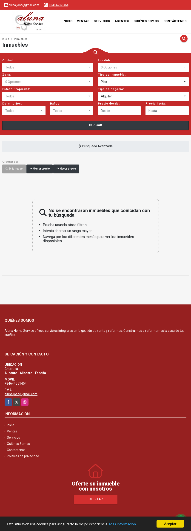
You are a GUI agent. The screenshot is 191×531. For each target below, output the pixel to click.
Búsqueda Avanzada (95, 146)
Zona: (6, 74)
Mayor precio (66, 168)
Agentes (122, 21)
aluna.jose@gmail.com (21, 394)
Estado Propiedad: (16, 89)
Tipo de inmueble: (112, 74)
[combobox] (47, 67)
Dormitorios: (12, 103)
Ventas (83, 21)
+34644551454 (58, 5)
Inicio (67, 21)
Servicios (102, 21)
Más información (122, 524)
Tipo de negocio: (111, 89)
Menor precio (39, 168)
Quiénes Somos (146, 21)
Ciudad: (8, 60)
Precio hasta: (155, 103)
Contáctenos (175, 21)
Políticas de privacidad (23, 456)
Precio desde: (109, 103)
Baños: (55, 103)
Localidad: (105, 60)
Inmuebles (20, 38)
